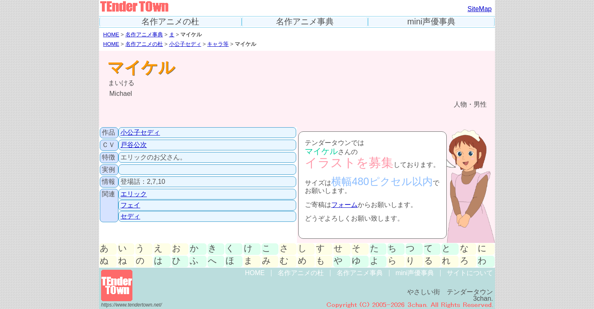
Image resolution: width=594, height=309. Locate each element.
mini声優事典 (431, 21)
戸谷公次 (133, 144)
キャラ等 (218, 44)
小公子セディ (185, 44)
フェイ (130, 205)
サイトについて (470, 272)
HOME (111, 34)
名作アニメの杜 (170, 21)
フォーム (344, 204)
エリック (133, 193)
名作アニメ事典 (305, 21)
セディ (130, 216)
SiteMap (479, 8)
